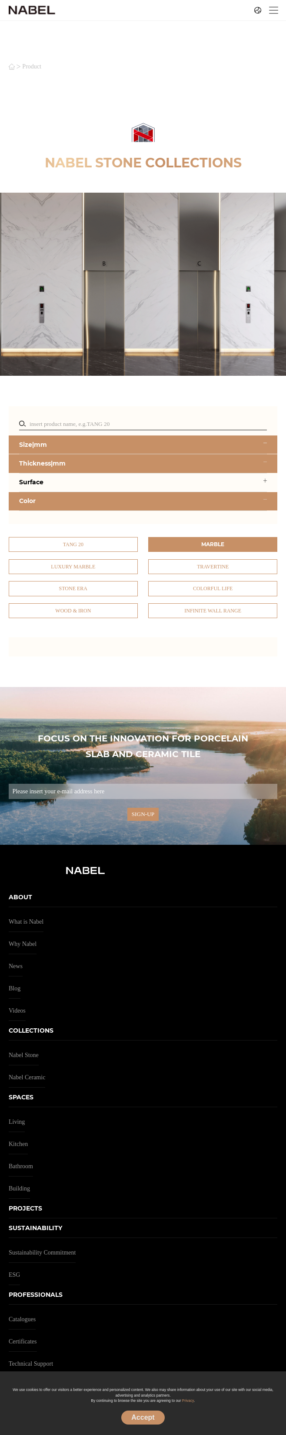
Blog (14, 988)
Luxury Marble (73, 567)
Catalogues (22, 1319)
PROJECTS (25, 1208)
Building (19, 1188)
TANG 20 (73, 544)
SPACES (21, 1097)
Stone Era (73, 588)
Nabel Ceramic (27, 1077)
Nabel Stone (24, 1055)
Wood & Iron (73, 611)
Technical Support (31, 1363)
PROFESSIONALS (36, 1295)
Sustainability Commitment (42, 1252)
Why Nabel (23, 944)
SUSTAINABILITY (35, 1228)
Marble (212, 544)
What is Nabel (26, 921)
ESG (14, 1275)
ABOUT (20, 897)
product (31, 67)
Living (17, 1122)
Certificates (23, 1341)
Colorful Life (213, 588)
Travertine (213, 567)
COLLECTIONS (31, 1030)
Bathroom (21, 1166)
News (16, 966)
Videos (17, 1010)
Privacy (188, 1400)
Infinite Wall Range (212, 611)
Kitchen (18, 1144)
